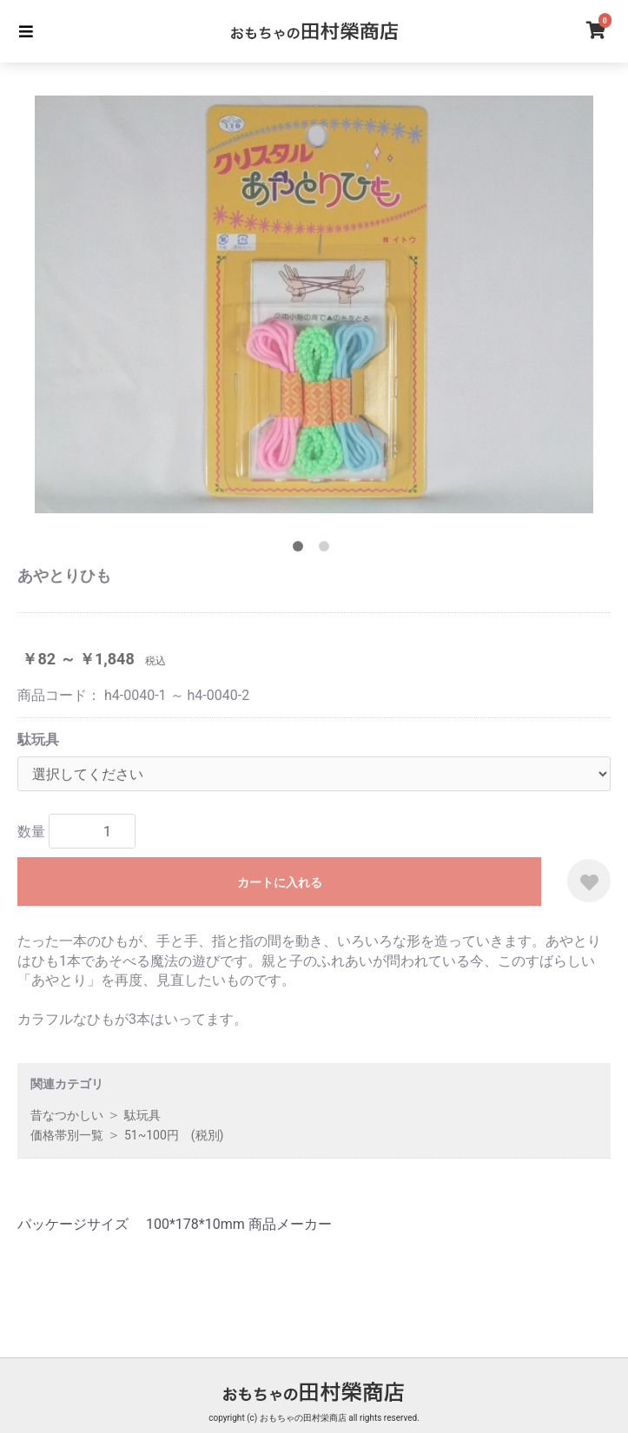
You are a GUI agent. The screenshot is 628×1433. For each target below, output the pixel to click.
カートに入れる (279, 882)
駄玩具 (38, 739)
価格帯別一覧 (66, 1135)
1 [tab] (301, 549)
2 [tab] (327, 549)
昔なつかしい (66, 1115)
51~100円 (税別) (174, 1135)
